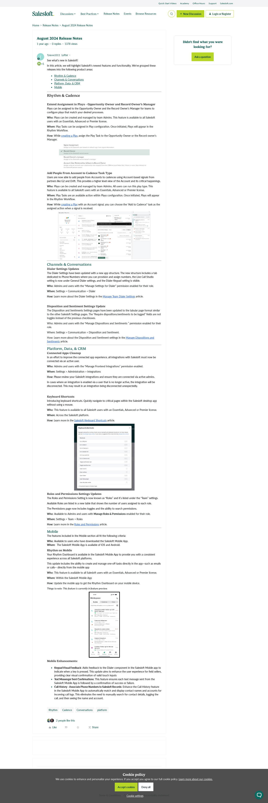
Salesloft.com (226, 3)
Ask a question (202, 57)
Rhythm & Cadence (65, 75)
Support (212, 3)
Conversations (85, 710)
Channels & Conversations (69, 79)
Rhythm (53, 710)
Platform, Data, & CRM (67, 83)
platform (102, 710)
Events (127, 13)
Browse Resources (146, 13)
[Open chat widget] (259, 795)
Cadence (67, 710)
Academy (184, 3)
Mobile (58, 87)
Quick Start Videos (167, 3)
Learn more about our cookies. (196, 779)
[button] (190, 13)
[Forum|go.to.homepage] (44, 13)
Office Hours (199, 3)
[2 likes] (61, 720)
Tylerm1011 (53, 55)
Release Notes (111, 13)
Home (35, 25)
